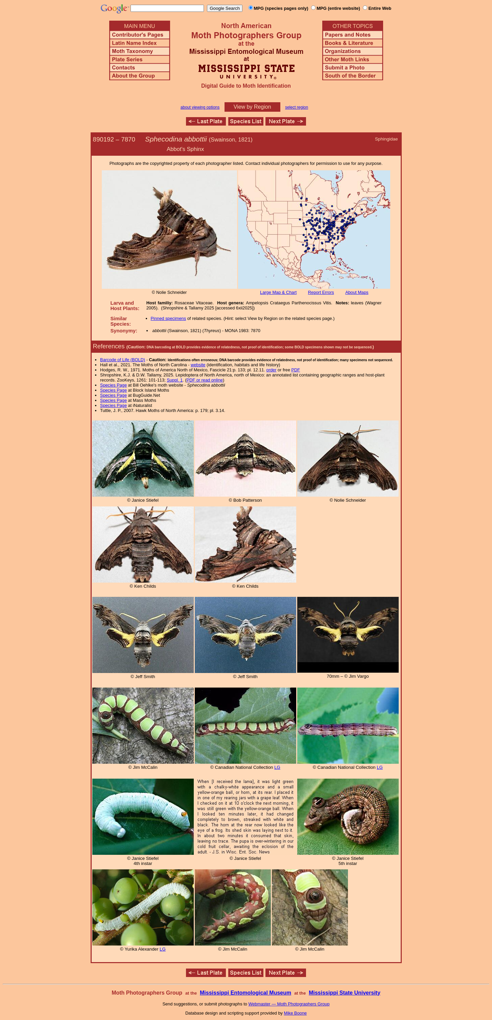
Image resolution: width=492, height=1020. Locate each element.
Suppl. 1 (175, 380)
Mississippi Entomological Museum (245, 993)
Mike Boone (295, 1013)
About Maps (356, 292)
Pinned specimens (168, 318)
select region (296, 107)
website (198, 364)
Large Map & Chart (278, 292)
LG (277, 767)
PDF (295, 369)
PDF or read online (204, 380)
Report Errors (321, 292)
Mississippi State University (344, 993)
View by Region (252, 107)
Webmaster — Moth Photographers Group (288, 1003)
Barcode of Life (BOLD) (122, 359)
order (271, 369)
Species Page (113, 385)
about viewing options (200, 107)
